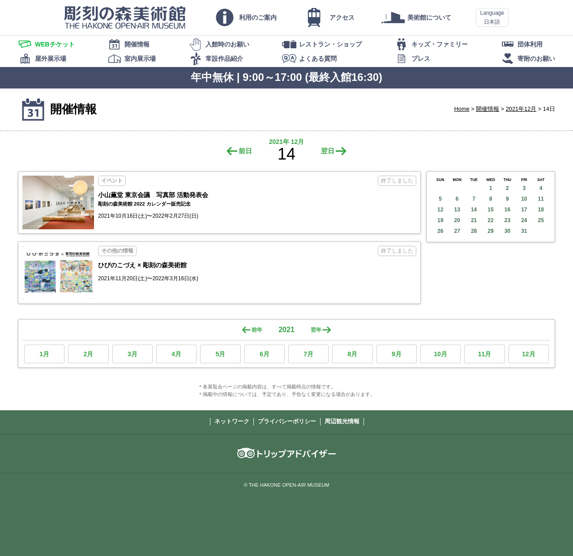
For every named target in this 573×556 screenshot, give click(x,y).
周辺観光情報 (342, 421)
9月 (397, 354)
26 (440, 231)
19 (440, 220)
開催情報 (487, 108)
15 (490, 209)
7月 (308, 354)
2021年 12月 (286, 141)
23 (507, 220)
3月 (132, 354)
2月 (89, 354)
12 (440, 209)
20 (457, 220)
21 (474, 220)
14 (474, 209)
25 (541, 220)
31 (524, 231)
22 (490, 220)
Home (462, 108)
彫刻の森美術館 (124, 17)
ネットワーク (231, 421)
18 (541, 209)
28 (474, 231)
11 (541, 199)
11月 (485, 354)
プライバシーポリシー (287, 421)
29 (490, 231)
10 (524, 199)
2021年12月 (521, 108)
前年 (257, 330)
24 (524, 220)
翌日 (327, 151)
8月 (353, 354)
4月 (176, 354)
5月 (221, 354)
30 (507, 231)
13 (457, 209)
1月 (44, 354)
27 (457, 231)
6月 (264, 354)
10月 (440, 354)
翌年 (316, 330)
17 (524, 209)
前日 (245, 151)
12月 (528, 354)
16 (507, 209)
